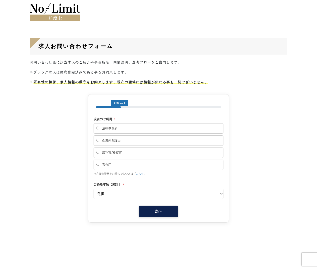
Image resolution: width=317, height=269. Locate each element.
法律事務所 (107, 128)
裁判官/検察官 (109, 152)
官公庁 (103, 164)
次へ (158, 211)
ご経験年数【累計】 (109, 184)
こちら (140, 173)
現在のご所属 (104, 119)
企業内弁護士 (108, 140)
